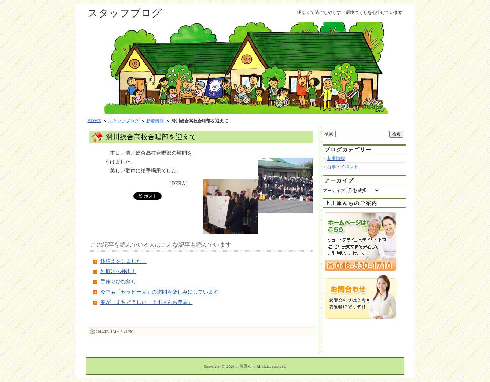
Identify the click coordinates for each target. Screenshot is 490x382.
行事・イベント (342, 166)
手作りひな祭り (118, 281)
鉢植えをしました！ (123, 261)
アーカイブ (334, 190)
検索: (329, 133)
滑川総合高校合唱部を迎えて (151, 137)
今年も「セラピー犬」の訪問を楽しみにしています (159, 292)
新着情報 (336, 158)
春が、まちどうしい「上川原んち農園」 (146, 302)
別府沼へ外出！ (118, 271)
